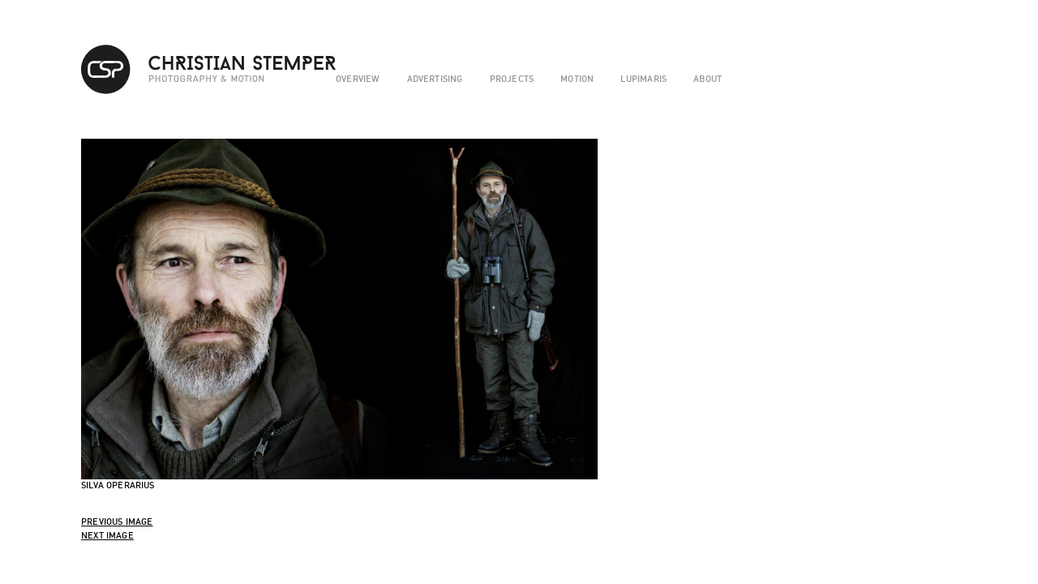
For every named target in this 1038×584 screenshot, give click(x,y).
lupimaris (643, 78)
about (707, 78)
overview (358, 78)
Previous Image (116, 521)
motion (577, 78)
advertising (435, 78)
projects (512, 78)
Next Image (107, 535)
